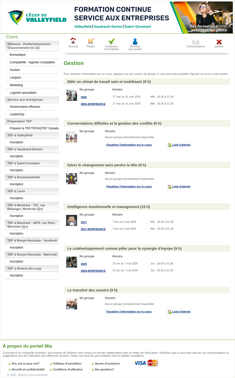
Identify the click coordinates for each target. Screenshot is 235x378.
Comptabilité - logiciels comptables (32, 62)
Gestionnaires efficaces (25, 106)
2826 (84, 97)
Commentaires (196, 46)
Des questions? (104, 369)
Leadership (17, 114)
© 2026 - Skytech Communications (27, 375)
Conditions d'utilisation (68, 369)
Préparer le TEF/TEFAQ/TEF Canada (34, 128)
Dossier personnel (135, 48)
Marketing (16, 85)
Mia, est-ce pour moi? (26, 363)
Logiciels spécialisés (23, 92)
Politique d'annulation (67, 363)
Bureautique (18, 54)
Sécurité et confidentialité (28, 369)
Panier (91, 46)
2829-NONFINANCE (93, 270)
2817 (84, 222)
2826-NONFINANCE (93, 104)
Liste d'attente (179, 145)
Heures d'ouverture (107, 363)
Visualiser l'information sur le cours (129, 144)
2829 (84, 263)
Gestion (15, 70)
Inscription (16, 142)
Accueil (73, 46)
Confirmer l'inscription (111, 48)
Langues (15, 77)
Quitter (219, 46)
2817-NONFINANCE (93, 229)
